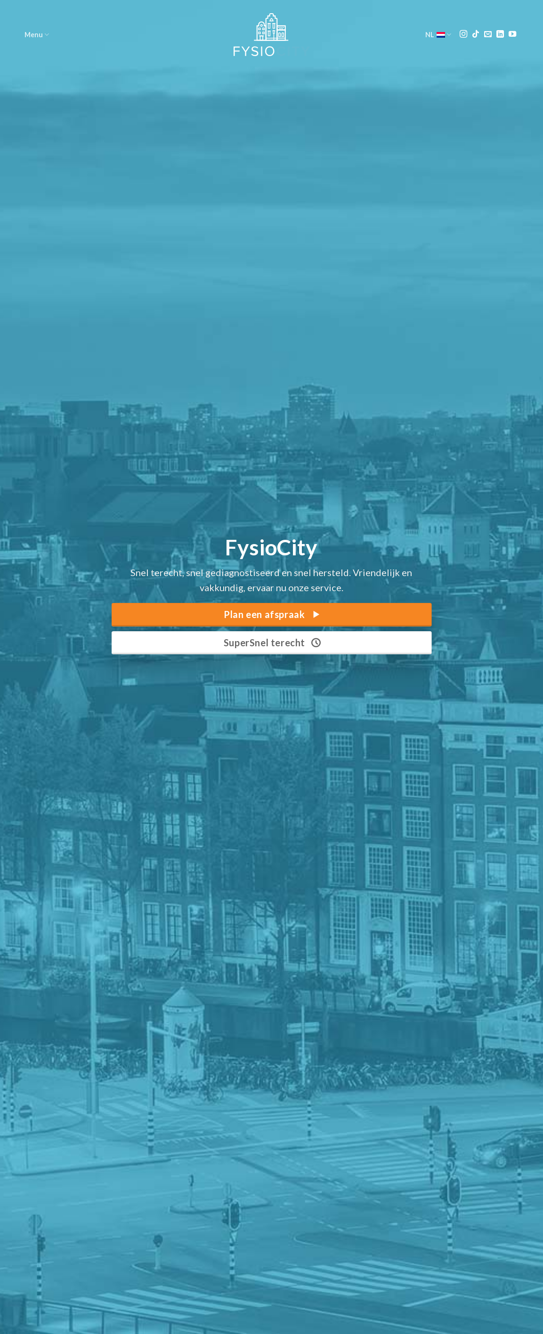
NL (438, 34)
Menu (36, 34)
